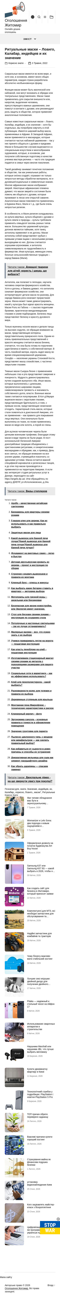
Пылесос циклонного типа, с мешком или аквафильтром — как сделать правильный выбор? (31, 740)
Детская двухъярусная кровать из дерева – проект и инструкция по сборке (30, 565)
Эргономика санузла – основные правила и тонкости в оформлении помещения (30, 722)
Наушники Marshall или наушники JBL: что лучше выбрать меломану (40, 1049)
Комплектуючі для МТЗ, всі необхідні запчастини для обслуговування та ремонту (41, 915)
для (17, 789)
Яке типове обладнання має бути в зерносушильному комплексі (39, 802)
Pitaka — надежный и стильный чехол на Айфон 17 (41, 1004)
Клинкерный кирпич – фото (26, 714)
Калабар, (9, 792)
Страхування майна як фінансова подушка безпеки (39, 1162)
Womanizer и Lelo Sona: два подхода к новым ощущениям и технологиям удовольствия (41, 824)
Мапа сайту (6, 1277)
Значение (32, 789)
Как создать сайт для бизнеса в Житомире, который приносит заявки (40, 891)
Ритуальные (48, 792)
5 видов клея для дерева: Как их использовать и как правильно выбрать (29, 523)
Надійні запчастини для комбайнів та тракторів (39, 934)
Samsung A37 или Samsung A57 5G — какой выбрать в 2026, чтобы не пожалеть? (40, 869)
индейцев (43, 789)
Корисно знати (16, 63)
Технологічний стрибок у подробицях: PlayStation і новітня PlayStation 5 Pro (40, 1094)
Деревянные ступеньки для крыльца (31, 699)
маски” (37, 792)
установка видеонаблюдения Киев (39, 1183)
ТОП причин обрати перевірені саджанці (37, 1115)
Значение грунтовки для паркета (29, 731)
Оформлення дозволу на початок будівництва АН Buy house (40, 846)
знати (23, 789)
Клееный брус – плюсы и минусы (29, 582)
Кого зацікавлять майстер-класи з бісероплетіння (41, 1206)
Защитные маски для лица (26, 532)
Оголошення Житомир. (17, 1288)
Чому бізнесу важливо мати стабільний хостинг (40, 957)
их (51, 789)
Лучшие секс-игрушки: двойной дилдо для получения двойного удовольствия (38, 982)
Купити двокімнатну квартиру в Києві (37, 1070)
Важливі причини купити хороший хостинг (39, 1138)
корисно (20, 792)
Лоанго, (29, 792)
